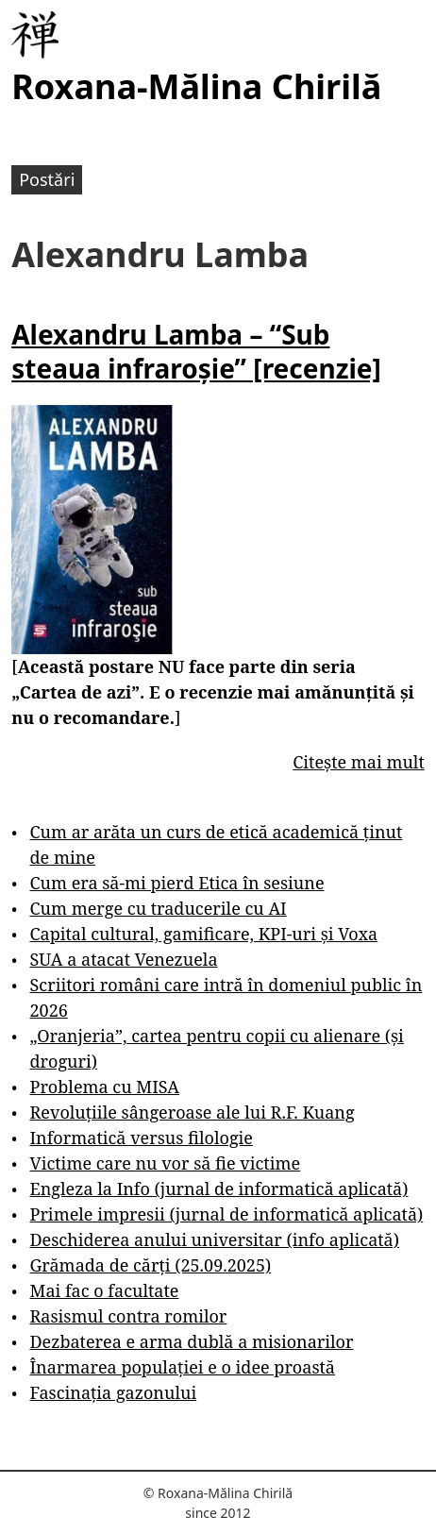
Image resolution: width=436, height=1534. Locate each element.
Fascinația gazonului (113, 1392)
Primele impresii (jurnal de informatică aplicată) (227, 1214)
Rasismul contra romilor (128, 1316)
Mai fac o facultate (104, 1290)
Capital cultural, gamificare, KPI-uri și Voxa (204, 933)
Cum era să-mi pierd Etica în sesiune (177, 882)
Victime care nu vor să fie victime (165, 1163)
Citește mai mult (358, 761)
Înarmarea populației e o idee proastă (182, 1367)
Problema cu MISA (104, 1086)
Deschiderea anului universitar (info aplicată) (214, 1239)
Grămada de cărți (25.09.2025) (151, 1265)
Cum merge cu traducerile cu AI (158, 908)
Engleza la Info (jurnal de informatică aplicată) (219, 1188)
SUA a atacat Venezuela (124, 959)
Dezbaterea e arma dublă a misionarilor (192, 1341)
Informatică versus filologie (141, 1137)
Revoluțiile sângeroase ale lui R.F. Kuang (192, 1112)
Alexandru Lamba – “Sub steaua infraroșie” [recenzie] (196, 351)
